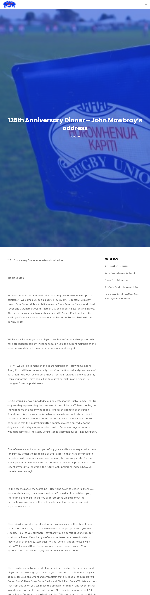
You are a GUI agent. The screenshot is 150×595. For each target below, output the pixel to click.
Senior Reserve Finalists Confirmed (120, 273)
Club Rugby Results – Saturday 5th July (121, 287)
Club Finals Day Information (116, 266)
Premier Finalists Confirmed (116, 280)
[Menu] (145, 4)
